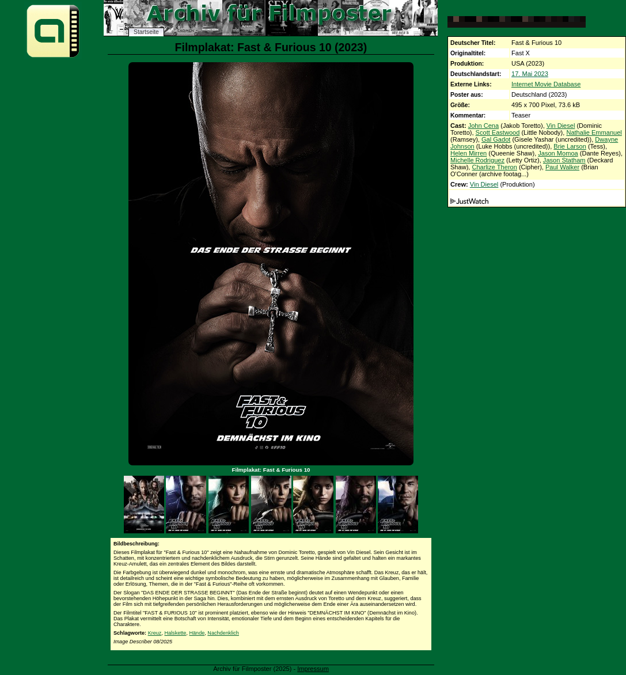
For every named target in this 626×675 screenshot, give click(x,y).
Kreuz (155, 633)
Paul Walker (562, 167)
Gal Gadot (495, 139)
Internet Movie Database (546, 84)
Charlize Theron (494, 167)
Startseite (146, 32)
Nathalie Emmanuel (593, 132)
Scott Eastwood (498, 132)
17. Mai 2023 (529, 73)
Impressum (313, 668)
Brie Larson (569, 146)
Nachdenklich (223, 633)
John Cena (483, 125)
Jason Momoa (558, 153)
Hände (196, 633)
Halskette (175, 633)
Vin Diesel (561, 125)
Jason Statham (564, 160)
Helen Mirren (468, 153)
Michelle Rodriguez (477, 160)
